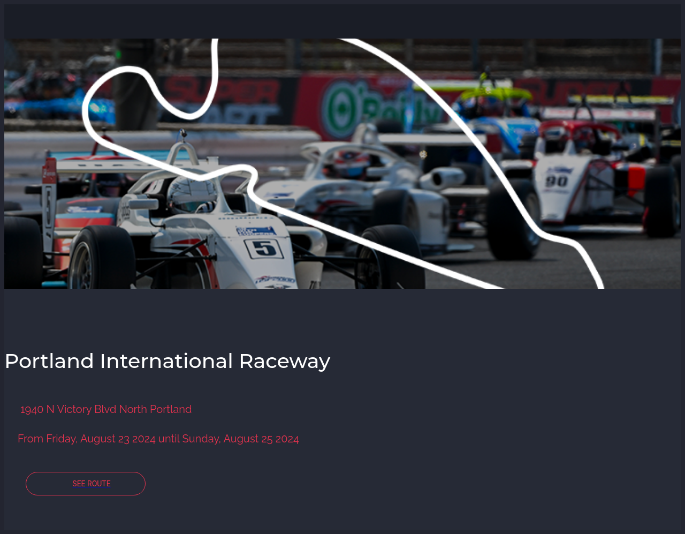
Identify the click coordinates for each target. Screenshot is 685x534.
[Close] (21, 21)
